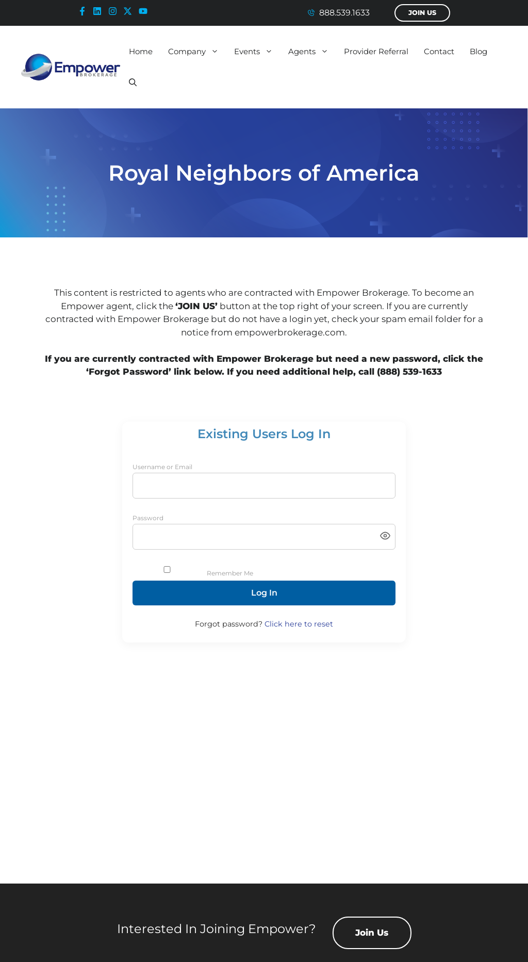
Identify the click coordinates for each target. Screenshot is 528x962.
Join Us (422, 13)
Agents (312, 51)
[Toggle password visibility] (385, 536)
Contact (439, 51)
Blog (478, 51)
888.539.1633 (344, 13)
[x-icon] (130, 11)
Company (197, 51)
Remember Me (230, 573)
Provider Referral (376, 51)
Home (141, 51)
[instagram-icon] (115, 11)
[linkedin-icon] (99, 11)
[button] (132, 82)
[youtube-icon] (145, 11)
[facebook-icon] (84, 11)
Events (257, 51)
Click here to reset (299, 624)
